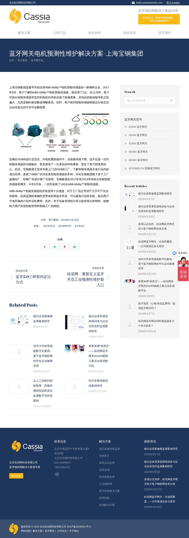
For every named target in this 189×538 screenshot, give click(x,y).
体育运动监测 (107, 462)
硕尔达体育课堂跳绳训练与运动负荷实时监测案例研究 (98, 324)
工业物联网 (105, 483)
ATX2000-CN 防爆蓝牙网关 (144, 168)
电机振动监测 (49, 226)
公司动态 (61, 530)
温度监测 (104, 469)
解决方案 (37, 530)
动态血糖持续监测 (109, 448)
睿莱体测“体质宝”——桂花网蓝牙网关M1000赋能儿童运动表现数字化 (99, 355)
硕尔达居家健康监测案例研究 (43, 319)
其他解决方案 (107, 504)
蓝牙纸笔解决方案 (109, 490)
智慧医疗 (104, 455)
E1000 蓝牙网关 (138, 126)
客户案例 (53, 219)
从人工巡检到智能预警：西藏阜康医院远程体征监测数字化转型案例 (43, 390)
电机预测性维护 (64, 226)
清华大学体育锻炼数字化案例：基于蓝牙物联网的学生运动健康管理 (43, 355)
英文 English (173, 2)
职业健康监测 (107, 476)
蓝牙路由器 (79, 226)
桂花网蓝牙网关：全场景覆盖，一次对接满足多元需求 (156, 244)
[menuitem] (24, 32)
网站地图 (26, 530)
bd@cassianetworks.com (149, 2)
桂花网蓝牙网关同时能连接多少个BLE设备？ (156, 323)
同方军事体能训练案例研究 (98, 383)
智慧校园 (104, 497)
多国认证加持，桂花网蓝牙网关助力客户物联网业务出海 (156, 226)
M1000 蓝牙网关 (138, 151)
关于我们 (74, 530)
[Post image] (19, 320)
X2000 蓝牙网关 (138, 135)
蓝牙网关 (49, 530)
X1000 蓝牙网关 (138, 143)
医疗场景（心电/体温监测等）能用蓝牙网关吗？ (156, 306)
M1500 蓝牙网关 (138, 160)
